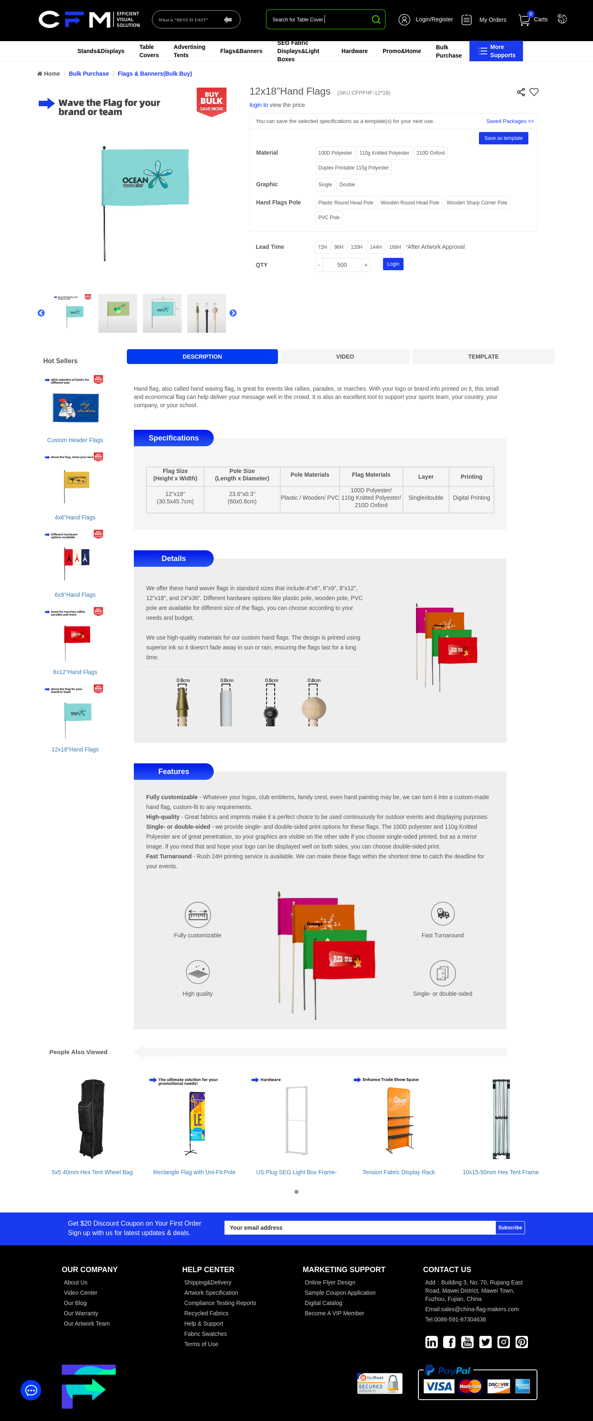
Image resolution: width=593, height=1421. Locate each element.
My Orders (492, 19)
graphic (267, 184)
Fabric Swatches (205, 1334)
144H (376, 247)
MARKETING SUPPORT (344, 1270)
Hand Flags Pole (278, 202)
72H (322, 247)
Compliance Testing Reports (220, 1303)
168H (395, 247)
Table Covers (149, 51)
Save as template (504, 138)
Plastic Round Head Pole (345, 203)
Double (347, 185)
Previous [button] (40, 313)
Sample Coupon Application (340, 1292)
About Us (76, 1282)
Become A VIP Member (334, 1313)
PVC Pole (329, 217)
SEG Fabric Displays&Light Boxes (299, 51)
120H (357, 247)
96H (338, 247)
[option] (137, 186)
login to (259, 105)
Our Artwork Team (87, 1323)
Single (325, 185)
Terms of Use (201, 1344)
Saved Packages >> (510, 121)
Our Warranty (81, 1313)
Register (442, 19)
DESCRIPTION (202, 356)
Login (423, 19)
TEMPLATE (483, 356)
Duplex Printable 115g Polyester (353, 168)
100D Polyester (335, 153)
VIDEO (345, 356)
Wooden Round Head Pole (410, 203)
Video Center (80, 1292)
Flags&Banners (241, 51)
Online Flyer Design (330, 1282)
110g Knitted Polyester (384, 153)
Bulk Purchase (449, 51)
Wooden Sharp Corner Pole (477, 203)
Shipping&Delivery (207, 1282)
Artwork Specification (211, 1292)
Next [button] (233, 313)
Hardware (354, 51)
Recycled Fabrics (206, 1313)
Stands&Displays (100, 51)
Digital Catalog (323, 1303)
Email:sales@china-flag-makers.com (472, 1309)
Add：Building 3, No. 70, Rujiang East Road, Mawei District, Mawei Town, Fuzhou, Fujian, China (474, 1290)
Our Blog (75, 1303)
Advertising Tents (189, 51)
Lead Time (270, 246)
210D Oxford (431, 153)
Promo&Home (402, 51)
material (267, 152)
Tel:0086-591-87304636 (455, 1319)
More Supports (496, 51)
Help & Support (204, 1323)
